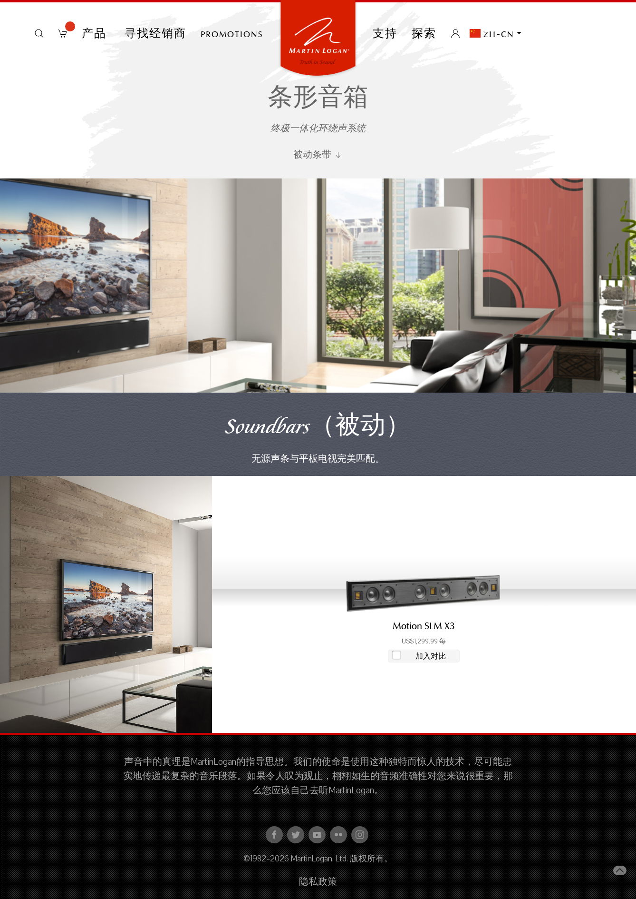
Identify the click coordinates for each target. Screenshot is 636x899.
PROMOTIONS (232, 33)
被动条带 (318, 154)
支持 (385, 33)
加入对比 (430, 656)
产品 (96, 33)
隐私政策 (318, 882)
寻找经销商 (155, 33)
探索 (424, 33)
